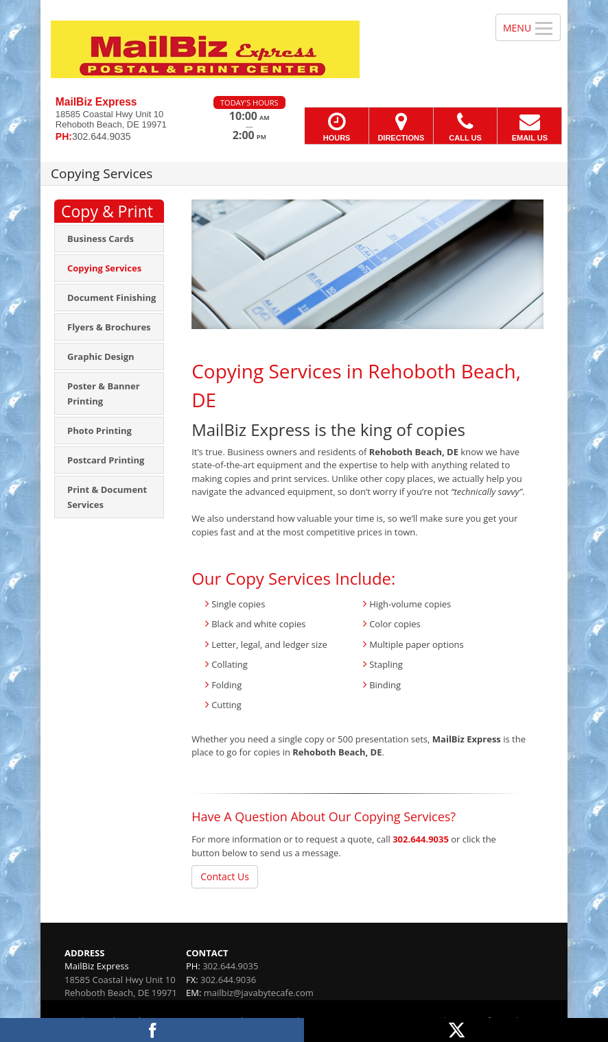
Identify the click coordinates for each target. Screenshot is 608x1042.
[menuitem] (109, 239)
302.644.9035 (421, 839)
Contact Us (224, 876)
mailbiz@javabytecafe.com (259, 992)
